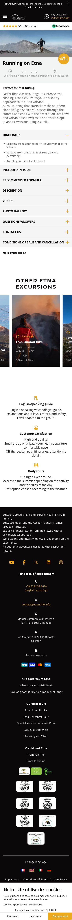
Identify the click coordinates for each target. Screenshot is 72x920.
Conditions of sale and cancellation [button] (36, 242)
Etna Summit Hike (36, 710)
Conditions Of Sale (34, 879)
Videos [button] (36, 201)
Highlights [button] (36, 135)
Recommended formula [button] (36, 180)
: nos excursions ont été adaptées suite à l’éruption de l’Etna (33, 5)
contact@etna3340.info (36, 601)
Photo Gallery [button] (36, 211)
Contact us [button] (36, 232)
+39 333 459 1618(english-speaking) (36, 585)
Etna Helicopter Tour (36, 717)
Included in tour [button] (36, 170)
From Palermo (36, 754)
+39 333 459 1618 (60, 18)
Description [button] (36, 191)
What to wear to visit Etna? (36, 685)
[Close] (68, 3)
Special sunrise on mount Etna (36, 723)
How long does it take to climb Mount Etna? (36, 692)
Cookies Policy (58, 879)
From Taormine (36, 761)
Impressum (12, 879)
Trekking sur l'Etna (36, 736)
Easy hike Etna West (36, 729)
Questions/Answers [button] (36, 222)
